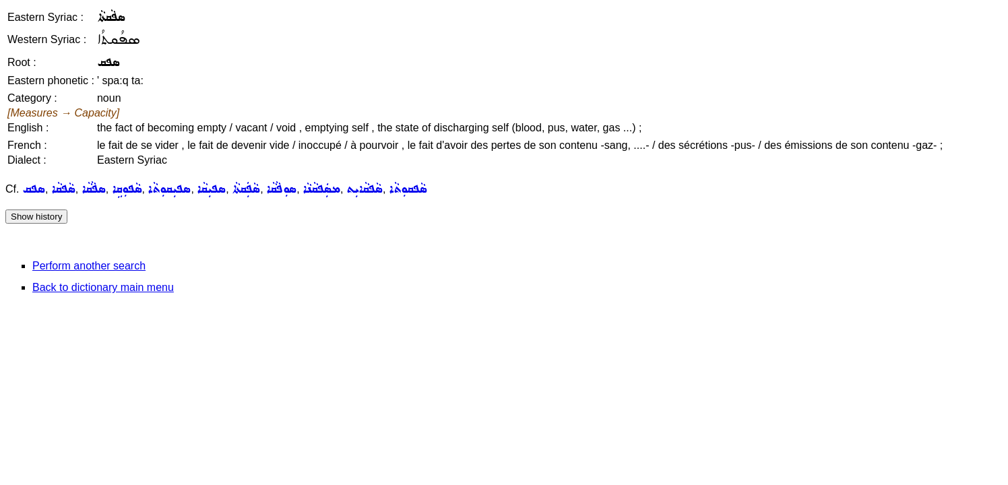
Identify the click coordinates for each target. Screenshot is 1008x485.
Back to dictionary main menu (103, 287)
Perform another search (89, 265)
